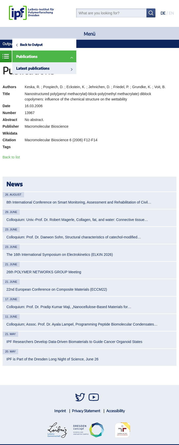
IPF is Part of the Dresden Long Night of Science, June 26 (52, 359)
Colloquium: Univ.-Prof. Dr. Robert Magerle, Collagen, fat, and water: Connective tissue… (77, 220)
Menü (89, 34)
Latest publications (32, 68)
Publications (26, 56)
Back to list (11, 157)
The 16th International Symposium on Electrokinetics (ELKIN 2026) (59, 254)
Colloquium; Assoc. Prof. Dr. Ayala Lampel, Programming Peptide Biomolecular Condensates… (81, 324)
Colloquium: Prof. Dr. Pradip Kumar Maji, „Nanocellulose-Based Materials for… (68, 307)
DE (163, 13)
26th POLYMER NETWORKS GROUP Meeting (43, 272)
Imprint (60, 411)
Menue (6, 56)
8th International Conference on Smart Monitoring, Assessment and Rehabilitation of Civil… (78, 202)
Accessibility (115, 411)
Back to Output (31, 45)
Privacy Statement (86, 411)
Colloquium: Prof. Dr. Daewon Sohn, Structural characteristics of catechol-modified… (73, 237)
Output (8, 44)
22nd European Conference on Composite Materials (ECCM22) (56, 289)
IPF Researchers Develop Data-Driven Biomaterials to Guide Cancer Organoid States (74, 342)
